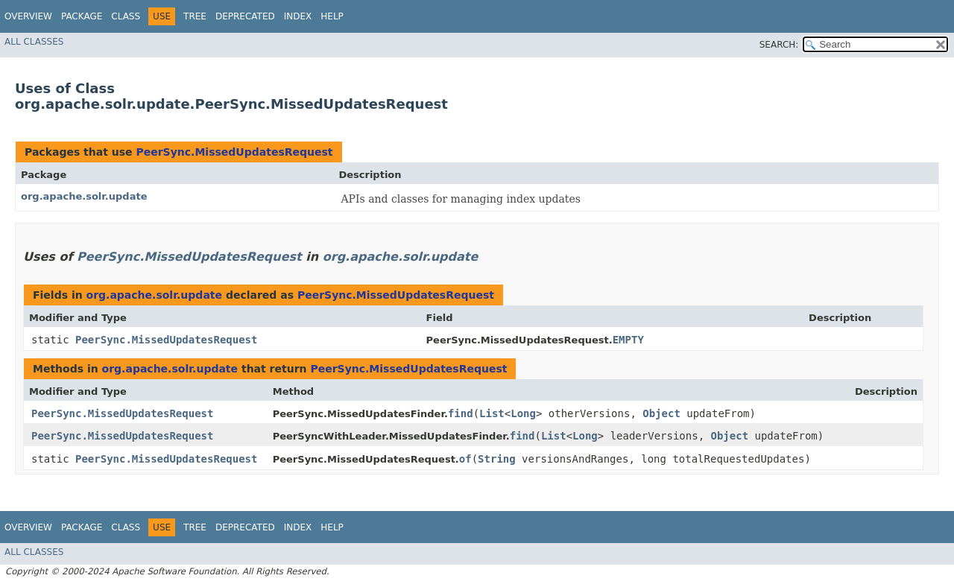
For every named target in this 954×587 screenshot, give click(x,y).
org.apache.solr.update (84, 196)
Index (298, 16)
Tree (194, 16)
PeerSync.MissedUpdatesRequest (234, 152)
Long (523, 413)
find (460, 413)
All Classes (33, 42)
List (492, 413)
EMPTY (628, 340)
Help (332, 16)
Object (661, 413)
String (497, 459)
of (465, 459)
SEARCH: (779, 44)
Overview (28, 16)
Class (125, 16)
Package (81, 16)
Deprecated (245, 16)
